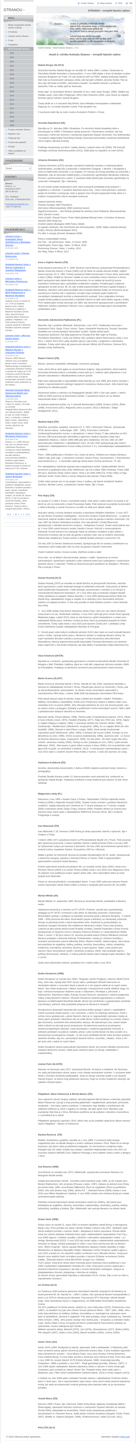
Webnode (125, 1436)
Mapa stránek (106, 3)
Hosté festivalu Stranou (63, 48)
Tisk (130, 3)
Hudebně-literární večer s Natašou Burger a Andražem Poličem (18, 350)
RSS (120, 3)
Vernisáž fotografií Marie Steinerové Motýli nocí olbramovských (17, 393)
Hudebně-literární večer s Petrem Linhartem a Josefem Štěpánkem (18, 267)
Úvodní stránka (44, 48)
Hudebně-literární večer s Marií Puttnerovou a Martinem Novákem (18, 293)
